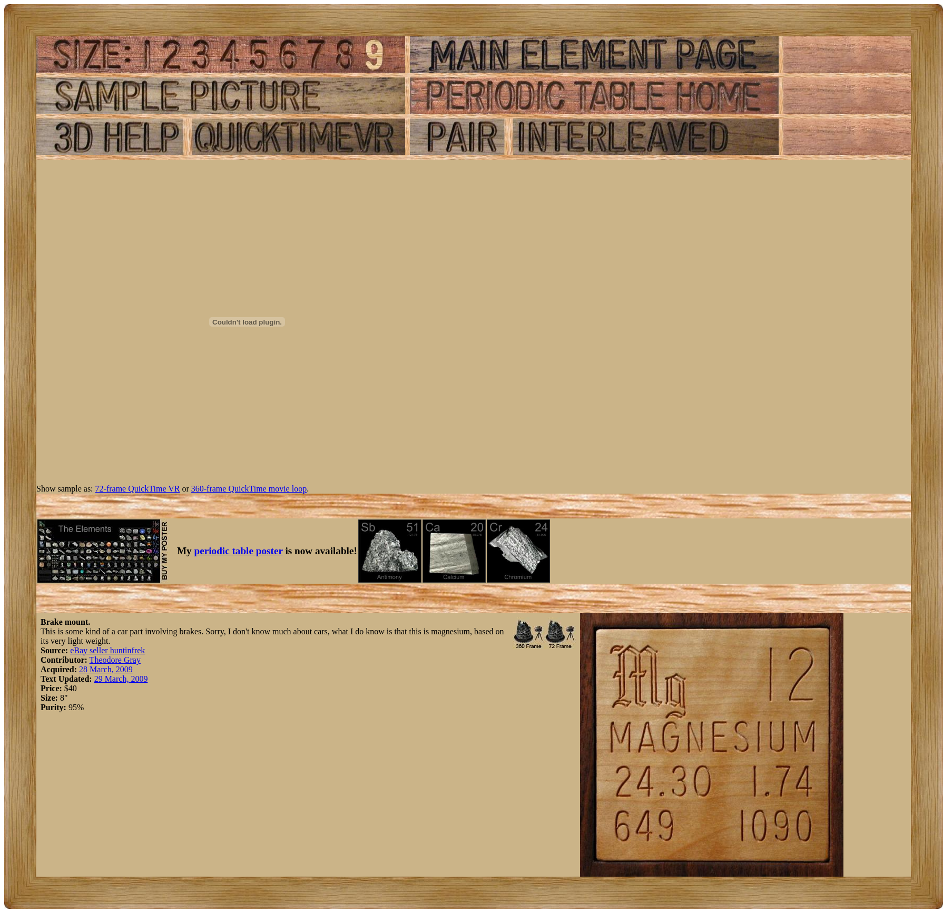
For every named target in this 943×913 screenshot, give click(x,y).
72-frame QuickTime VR (137, 488)
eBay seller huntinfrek (107, 650)
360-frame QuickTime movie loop (249, 488)
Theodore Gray (115, 659)
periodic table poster (238, 550)
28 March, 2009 (106, 669)
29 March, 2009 (121, 678)
